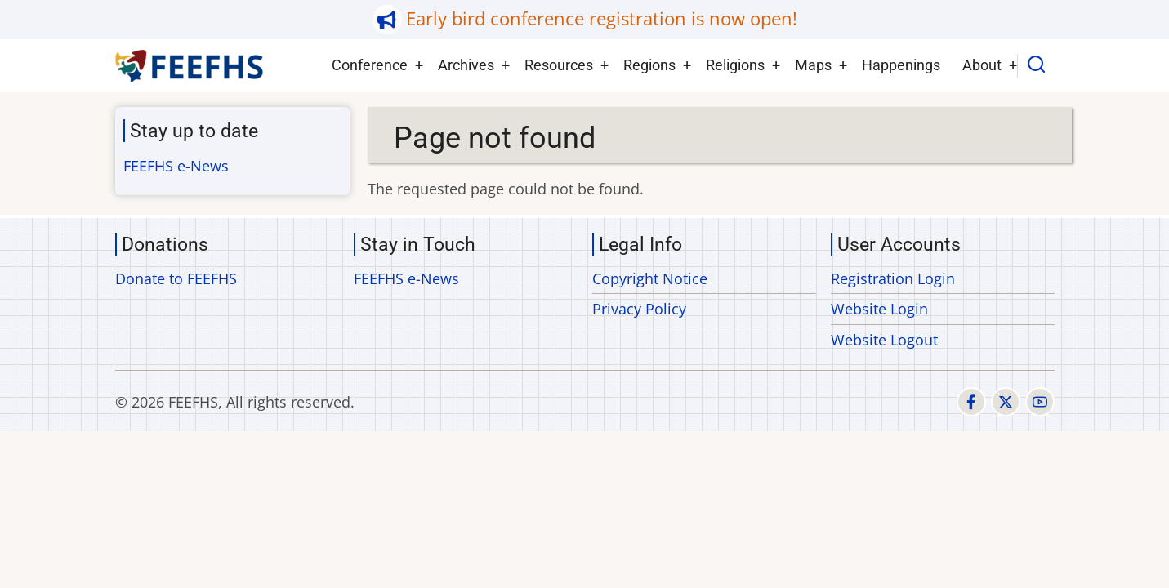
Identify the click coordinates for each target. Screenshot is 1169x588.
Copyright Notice (649, 278)
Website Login (879, 308)
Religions (735, 65)
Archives (466, 65)
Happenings (901, 65)
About (982, 65)
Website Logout (884, 340)
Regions (649, 65)
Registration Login (893, 278)
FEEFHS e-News (176, 166)
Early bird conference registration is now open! (601, 18)
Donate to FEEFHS (176, 278)
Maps (813, 65)
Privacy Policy (639, 308)
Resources (558, 65)
